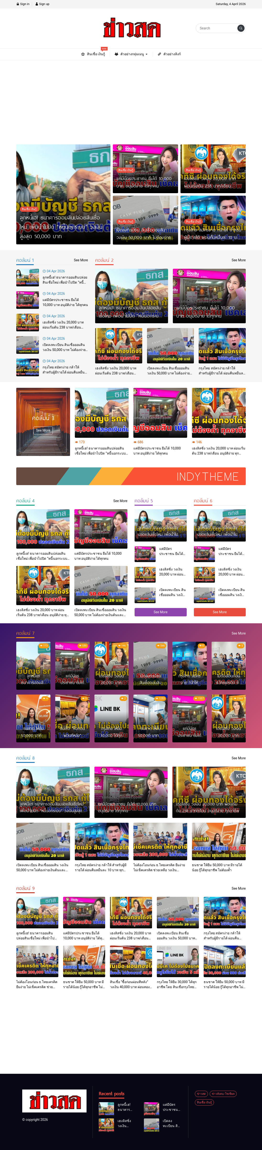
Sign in (22, 4)
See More (43, 430)
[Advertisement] (131, 99)
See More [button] (160, 612)
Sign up (42, 4)
